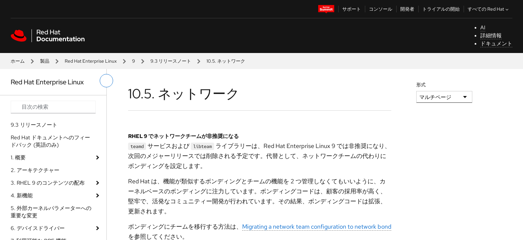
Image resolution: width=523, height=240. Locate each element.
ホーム (18, 61)
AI (482, 27)
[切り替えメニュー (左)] (106, 80)
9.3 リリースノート (170, 61)
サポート (351, 9)
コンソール (380, 9)
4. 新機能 (22, 195)
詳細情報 (491, 35)
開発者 (407, 9)
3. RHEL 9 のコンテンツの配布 (48, 182)
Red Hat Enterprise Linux (91, 61)
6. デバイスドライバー (38, 228)
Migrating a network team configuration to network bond (316, 226)
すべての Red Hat (489, 9)
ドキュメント (496, 43)
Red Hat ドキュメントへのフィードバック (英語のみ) (50, 141)
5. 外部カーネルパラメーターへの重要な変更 (51, 212)
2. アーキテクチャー (35, 170)
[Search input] (53, 107)
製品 (44, 61)
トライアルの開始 (441, 9)
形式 (421, 85)
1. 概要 (18, 157)
